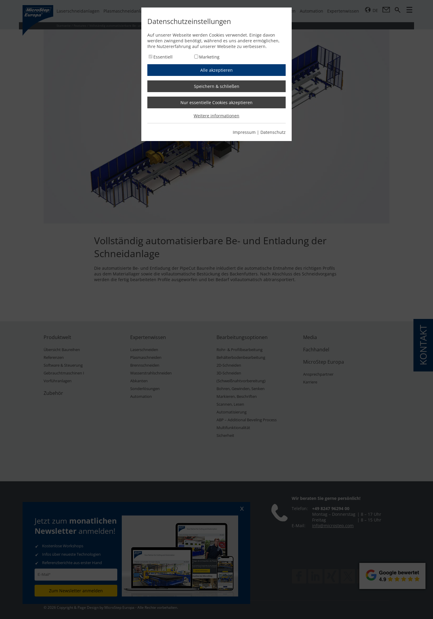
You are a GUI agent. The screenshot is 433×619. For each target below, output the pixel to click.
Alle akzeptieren (216, 70)
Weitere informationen (216, 116)
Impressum (244, 132)
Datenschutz (273, 132)
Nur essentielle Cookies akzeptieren (216, 102)
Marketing (209, 57)
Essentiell (163, 57)
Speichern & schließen (216, 86)
